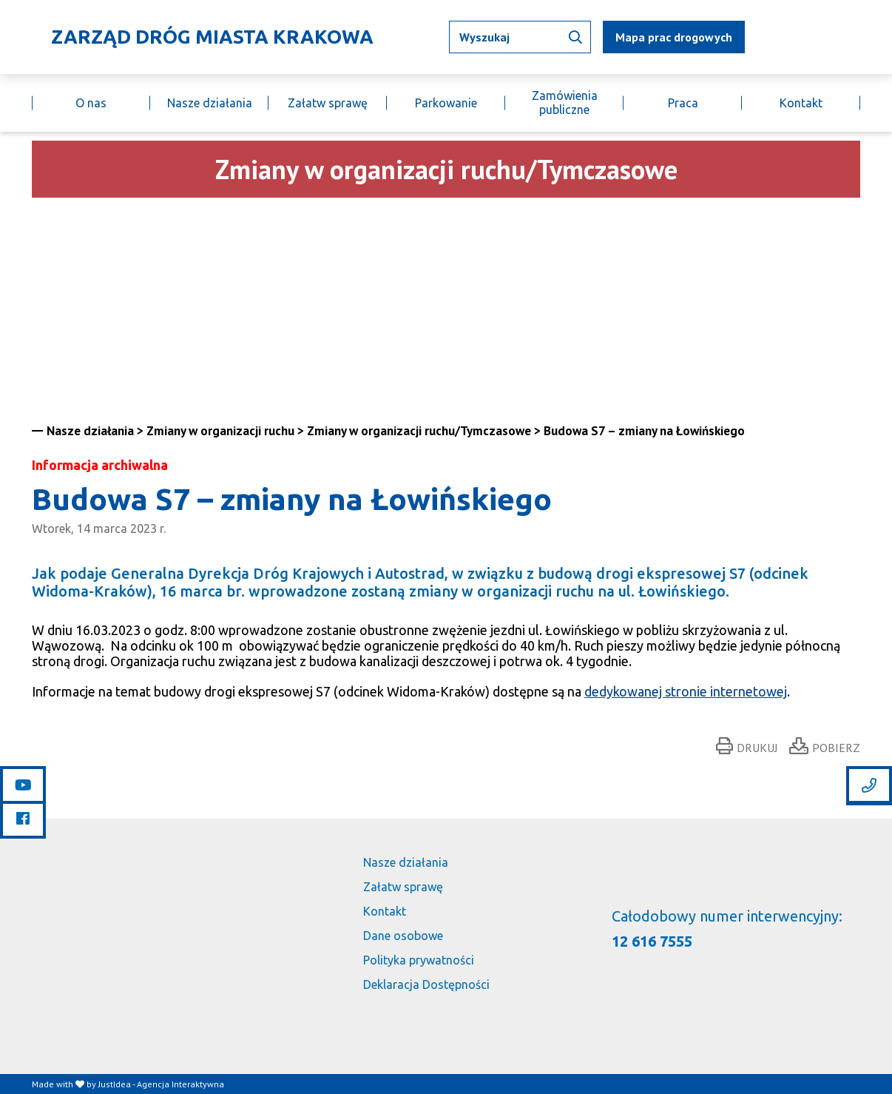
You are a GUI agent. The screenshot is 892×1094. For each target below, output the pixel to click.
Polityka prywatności (418, 960)
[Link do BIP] (839, 37)
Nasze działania (209, 103)
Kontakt (801, 103)
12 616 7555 (652, 941)
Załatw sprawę (328, 103)
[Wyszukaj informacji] (575, 37)
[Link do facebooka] (23, 819)
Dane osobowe (403, 935)
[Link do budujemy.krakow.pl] (859, 37)
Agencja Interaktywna (180, 1084)
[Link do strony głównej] (203, 37)
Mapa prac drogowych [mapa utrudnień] (673, 37)
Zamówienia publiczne (565, 102)
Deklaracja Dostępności (426, 984)
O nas (91, 103)
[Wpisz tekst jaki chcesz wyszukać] (520, 37)
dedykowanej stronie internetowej (685, 691)
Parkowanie (446, 103)
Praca (683, 103)
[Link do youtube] (23, 785)
